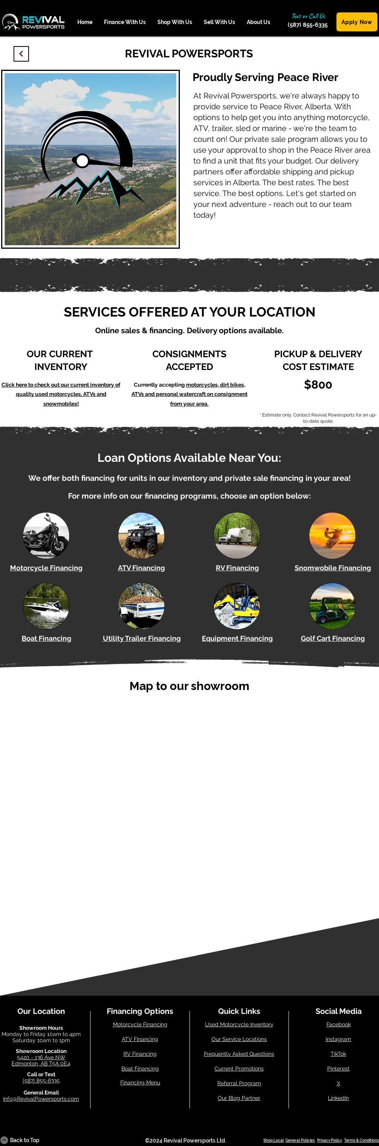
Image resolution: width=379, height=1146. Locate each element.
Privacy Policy (329, 1140)
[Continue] (21, 54)
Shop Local (273, 1140)
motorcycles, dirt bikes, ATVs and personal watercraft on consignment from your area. (189, 394)
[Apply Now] (356, 21)
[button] (125, 22)
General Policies (300, 1140)
